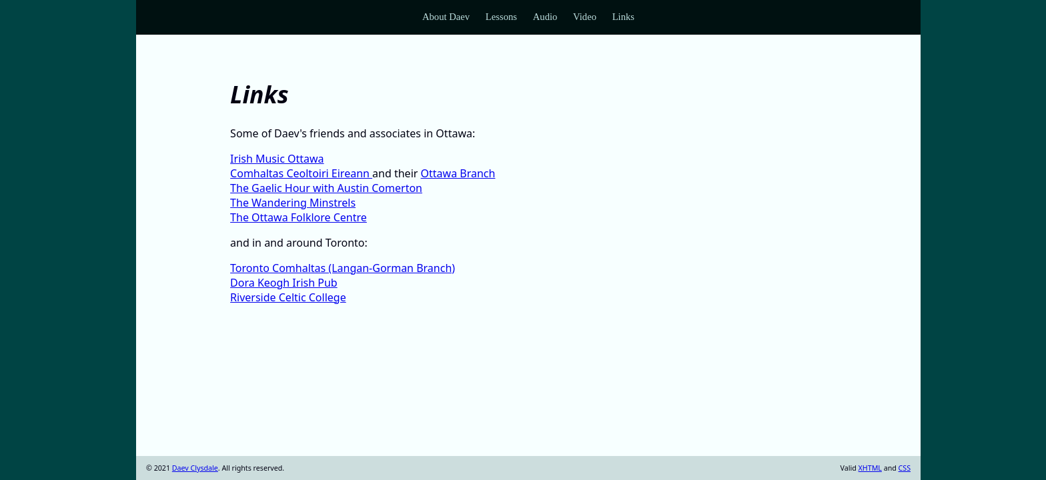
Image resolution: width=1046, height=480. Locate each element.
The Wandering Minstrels (293, 202)
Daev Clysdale (195, 468)
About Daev (446, 16)
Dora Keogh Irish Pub (284, 282)
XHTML (870, 468)
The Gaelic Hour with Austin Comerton (326, 188)
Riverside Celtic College (288, 297)
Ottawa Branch (458, 173)
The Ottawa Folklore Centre (298, 217)
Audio (545, 16)
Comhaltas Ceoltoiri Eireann (301, 173)
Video (584, 16)
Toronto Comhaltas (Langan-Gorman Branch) (342, 268)
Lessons (501, 16)
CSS (905, 468)
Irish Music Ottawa (277, 158)
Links (623, 16)
